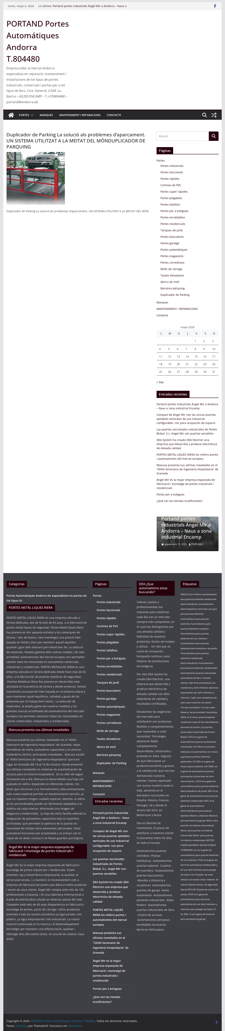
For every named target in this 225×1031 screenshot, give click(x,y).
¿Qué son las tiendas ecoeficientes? (180, 501)
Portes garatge (169, 243)
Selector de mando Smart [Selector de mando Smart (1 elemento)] (193, 879)
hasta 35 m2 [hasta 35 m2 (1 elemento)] (198, 722)
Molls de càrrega (171, 269)
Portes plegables (171, 198)
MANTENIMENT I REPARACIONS (80, 115)
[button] (31, 115)
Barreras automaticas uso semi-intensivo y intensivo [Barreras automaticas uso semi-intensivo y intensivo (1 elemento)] (199, 692)
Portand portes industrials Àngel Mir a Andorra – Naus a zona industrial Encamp (186, 527)
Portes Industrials (171, 166)
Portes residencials (172, 224)
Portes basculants (172, 237)
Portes (24, 115)
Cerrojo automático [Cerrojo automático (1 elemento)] (190, 707)
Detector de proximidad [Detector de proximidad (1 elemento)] (193, 712)
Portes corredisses (172, 262)
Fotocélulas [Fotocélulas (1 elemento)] (211, 712)
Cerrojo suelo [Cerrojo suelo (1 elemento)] (208, 707)
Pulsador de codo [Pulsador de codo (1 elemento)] (204, 874)
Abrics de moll (169, 282)
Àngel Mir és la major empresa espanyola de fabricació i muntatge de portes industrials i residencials (186, 484)
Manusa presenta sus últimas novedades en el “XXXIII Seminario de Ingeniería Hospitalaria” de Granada (187, 469)
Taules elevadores (172, 275)
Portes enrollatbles (172, 217)
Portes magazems (171, 256)
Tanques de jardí (171, 230)
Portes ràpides (169, 179)
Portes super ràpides (174, 191)
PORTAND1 (197, 544)
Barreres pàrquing (172, 288)
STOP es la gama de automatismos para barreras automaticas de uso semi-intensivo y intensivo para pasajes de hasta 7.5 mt (199, 904)
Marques (46, 115)
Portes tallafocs (170, 204)
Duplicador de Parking (175, 295)
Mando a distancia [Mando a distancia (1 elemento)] (199, 815)
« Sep (160, 382)
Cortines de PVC (170, 185)
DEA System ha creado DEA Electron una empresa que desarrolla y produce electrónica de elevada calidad (187, 444)
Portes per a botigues (174, 211)
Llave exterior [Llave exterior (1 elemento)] (188, 781)
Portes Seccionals (171, 172)
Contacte (114, 115)
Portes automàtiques (174, 249)
